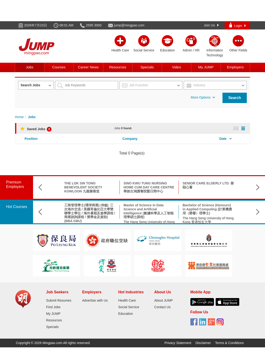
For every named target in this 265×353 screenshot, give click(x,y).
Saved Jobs (35, 129)
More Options (203, 97)
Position (31, 139)
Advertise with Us (95, 300)
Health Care (127, 300)
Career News (88, 67)
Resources (117, 67)
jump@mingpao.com (129, 25)
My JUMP (206, 67)
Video (176, 67)
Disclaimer (203, 343)
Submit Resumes (58, 300)
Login (237, 25)
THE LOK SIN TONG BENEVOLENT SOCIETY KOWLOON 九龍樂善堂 (83, 187)
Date (223, 139)
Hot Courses (16, 207)
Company (129, 139)
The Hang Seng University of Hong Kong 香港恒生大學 (208, 220)
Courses (58, 67)
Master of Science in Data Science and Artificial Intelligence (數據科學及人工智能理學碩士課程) (149, 211)
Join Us (211, 25)
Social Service (128, 307)
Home (19, 117)
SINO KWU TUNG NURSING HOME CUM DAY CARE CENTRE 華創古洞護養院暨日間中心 (149, 187)
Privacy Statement (177, 343)
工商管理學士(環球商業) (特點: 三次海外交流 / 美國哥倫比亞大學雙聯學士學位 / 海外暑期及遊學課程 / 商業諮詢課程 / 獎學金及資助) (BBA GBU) (89, 213)
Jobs (29, 67)
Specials (147, 67)
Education (125, 314)
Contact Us (162, 307)
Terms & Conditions (229, 343)
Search (234, 98)
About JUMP (163, 300)
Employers (235, 67)
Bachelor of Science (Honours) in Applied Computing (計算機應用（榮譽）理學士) (207, 209)
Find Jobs (53, 307)
